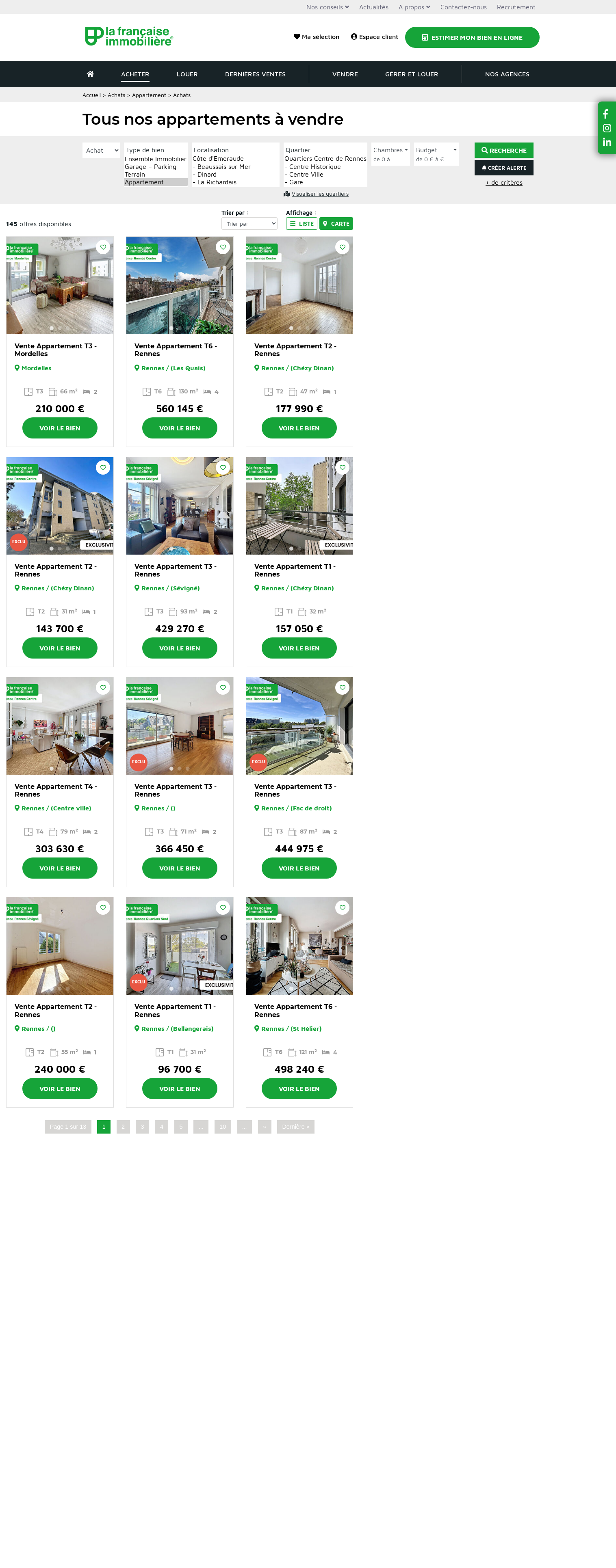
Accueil (91, 94)
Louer (187, 74)
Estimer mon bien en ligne (472, 37)
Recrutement (516, 7)
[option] (60, 285)
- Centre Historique (325, 167)
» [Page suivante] (264, 1126)
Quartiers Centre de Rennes (325, 158)
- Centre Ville (325, 174)
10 (222, 1126)
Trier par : (235, 212)
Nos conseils (324, 7)
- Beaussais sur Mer (236, 167)
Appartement (156, 182)
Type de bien (145, 149)
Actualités (373, 7)
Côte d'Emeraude (236, 158)
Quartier (298, 149)
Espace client (374, 36)
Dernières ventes (255, 74)
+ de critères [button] (504, 182)
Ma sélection (316, 36)
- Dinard (236, 174)
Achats (116, 94)
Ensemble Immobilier (156, 159)
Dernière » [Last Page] (295, 1126)
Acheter (135, 74)
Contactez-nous (463, 7)
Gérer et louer (411, 74)
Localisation (211, 149)
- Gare (325, 182)
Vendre (345, 74)
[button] (607, 114)
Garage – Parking (156, 167)
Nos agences (507, 74)
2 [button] (60, 328)
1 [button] (52, 328)
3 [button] (68, 328)
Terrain (156, 174)
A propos (411, 7)
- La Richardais (236, 182)
